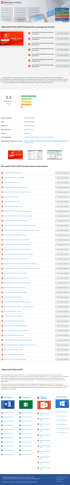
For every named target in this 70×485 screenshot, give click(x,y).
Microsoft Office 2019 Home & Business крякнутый (16, 220)
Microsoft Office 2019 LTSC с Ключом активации (15, 292)
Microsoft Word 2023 (8, 417)
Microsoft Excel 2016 (27, 437)
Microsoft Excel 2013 (27, 442)
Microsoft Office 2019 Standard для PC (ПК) (14, 354)
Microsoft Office (11, 2)
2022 (31, 137)
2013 (44, 137)
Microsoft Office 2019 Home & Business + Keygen (15, 235)
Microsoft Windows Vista (62, 428)
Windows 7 (50, 141)
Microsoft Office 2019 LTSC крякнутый (13, 297)
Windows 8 (45, 141)
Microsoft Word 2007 (8, 450)
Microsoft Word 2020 (8, 429)
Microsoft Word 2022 (8, 421)
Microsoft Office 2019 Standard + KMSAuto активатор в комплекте (19, 345)
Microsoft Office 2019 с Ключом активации (14, 177)
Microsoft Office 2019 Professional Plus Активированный (17, 249)
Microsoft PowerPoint (61, 15)
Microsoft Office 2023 (20, 9)
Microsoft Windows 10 (62, 411)
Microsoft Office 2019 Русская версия (13, 206)
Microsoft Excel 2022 (27, 421)
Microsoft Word (60, 9)
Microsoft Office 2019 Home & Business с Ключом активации (18, 216)
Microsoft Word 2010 (8, 446)
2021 (33, 137)
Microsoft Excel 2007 (27, 450)
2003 (51, 137)
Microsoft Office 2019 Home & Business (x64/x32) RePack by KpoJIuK (20, 225)
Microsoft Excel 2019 (27, 433)
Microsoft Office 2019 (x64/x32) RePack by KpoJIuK (16, 187)
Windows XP (64, 141)
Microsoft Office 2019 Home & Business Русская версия (17, 244)
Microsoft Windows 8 (62, 420)
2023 (28, 137)
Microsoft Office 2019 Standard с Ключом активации (16, 330)
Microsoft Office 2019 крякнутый (12, 182)
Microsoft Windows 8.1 (62, 424)
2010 (46, 137)
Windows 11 (27, 141)
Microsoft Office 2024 (6, 9)
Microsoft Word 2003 (8, 454)
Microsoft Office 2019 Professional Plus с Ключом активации (18, 254)
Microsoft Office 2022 (33, 9)
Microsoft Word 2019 (8, 433)
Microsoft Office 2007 (6, 19)
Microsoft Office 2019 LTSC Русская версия (14, 321)
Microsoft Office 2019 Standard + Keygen (13, 349)
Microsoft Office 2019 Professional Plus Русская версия (17, 282)
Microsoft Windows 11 (62, 416)
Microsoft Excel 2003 (27, 454)
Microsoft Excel (60, 12)
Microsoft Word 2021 (8, 425)
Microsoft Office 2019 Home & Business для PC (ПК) (16, 239)
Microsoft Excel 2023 (27, 417)
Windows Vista (57, 141)
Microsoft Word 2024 (8, 412)
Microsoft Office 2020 (20, 12)
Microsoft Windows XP (62, 432)
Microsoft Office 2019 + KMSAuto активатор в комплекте (17, 192)
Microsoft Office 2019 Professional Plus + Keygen (15, 273)
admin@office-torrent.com (62, 477)
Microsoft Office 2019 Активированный (13, 173)
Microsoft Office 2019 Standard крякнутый (14, 335)
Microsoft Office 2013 (20, 16)
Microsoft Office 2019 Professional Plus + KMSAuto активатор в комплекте (21, 268)
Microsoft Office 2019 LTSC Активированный (14, 287)
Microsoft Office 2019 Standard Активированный (15, 325)
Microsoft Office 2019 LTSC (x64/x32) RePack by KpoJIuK (17, 302)
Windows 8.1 (39, 141)
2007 (49, 137)
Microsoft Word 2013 (8, 442)
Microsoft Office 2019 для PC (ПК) (12, 201)
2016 (41, 137)
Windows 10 (33, 141)
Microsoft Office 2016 (6, 16)
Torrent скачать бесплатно (62, 33)
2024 (25, 137)
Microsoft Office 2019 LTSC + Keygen (12, 311)
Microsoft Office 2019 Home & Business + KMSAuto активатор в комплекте (21, 230)
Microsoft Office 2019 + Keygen (11, 196)
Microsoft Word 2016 (8, 437)
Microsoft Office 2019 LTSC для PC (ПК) (13, 316)
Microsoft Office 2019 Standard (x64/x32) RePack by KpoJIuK (18, 340)
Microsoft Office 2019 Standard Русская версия (15, 359)
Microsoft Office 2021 (6, 12)
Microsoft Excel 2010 (27, 446)
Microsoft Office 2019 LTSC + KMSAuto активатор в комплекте (19, 306)
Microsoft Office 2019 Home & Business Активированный (17, 211)
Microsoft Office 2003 (20, 19)
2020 (36, 137)
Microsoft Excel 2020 (27, 429)
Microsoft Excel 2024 (27, 412)
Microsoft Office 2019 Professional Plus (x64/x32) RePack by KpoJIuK (20, 263)
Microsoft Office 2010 (33, 16)
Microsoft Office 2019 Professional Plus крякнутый (16, 259)
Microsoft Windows (60, 19)
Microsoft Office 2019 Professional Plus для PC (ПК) (16, 278)
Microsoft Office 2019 (33, 12)
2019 (38, 137)
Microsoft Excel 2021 (27, 425)
